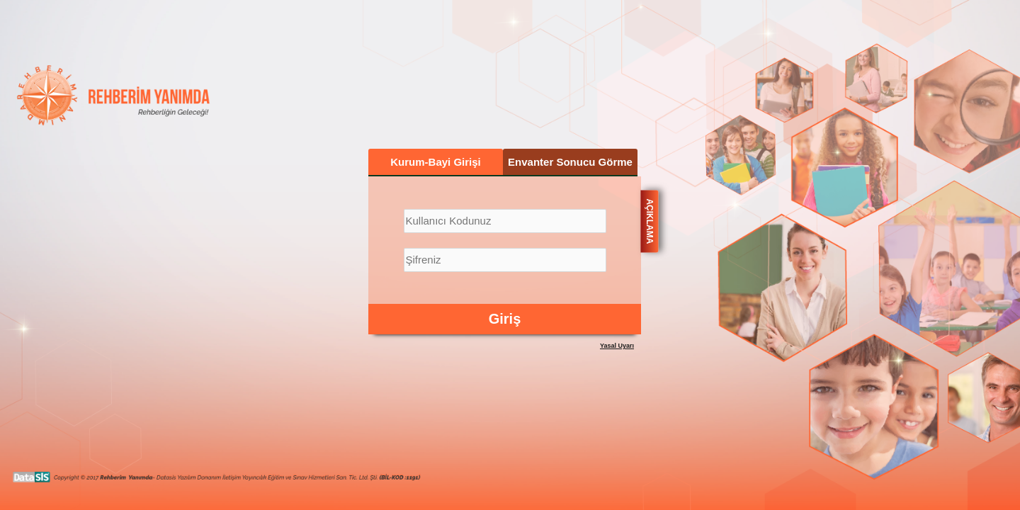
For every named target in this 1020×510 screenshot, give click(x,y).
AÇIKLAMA (649, 221)
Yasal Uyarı (617, 345)
